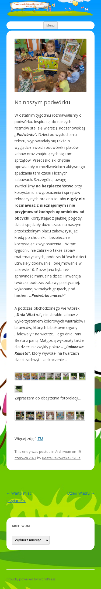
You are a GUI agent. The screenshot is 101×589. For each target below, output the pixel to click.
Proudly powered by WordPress (30, 579)
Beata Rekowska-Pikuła (61, 457)
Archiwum (63, 451)
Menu (50, 25)
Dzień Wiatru (81, 493)
